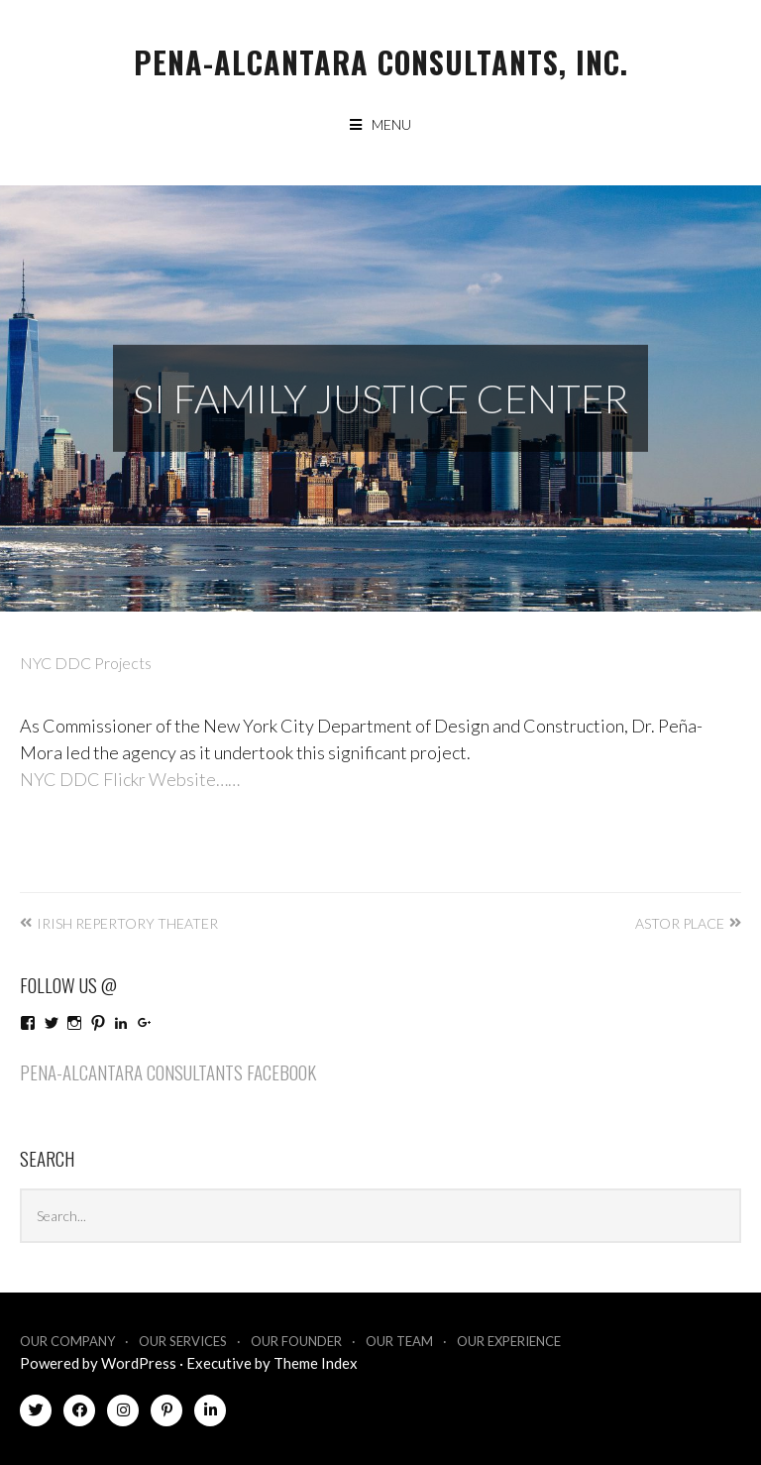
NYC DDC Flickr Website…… (130, 779)
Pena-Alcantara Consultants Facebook (168, 1071)
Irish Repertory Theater (127, 923)
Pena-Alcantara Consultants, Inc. (381, 62)
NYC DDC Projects (86, 662)
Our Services (183, 1341)
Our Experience (509, 1341)
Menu (391, 124)
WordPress (138, 1363)
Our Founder (296, 1341)
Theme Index (315, 1363)
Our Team (399, 1341)
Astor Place (679, 923)
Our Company (67, 1341)
